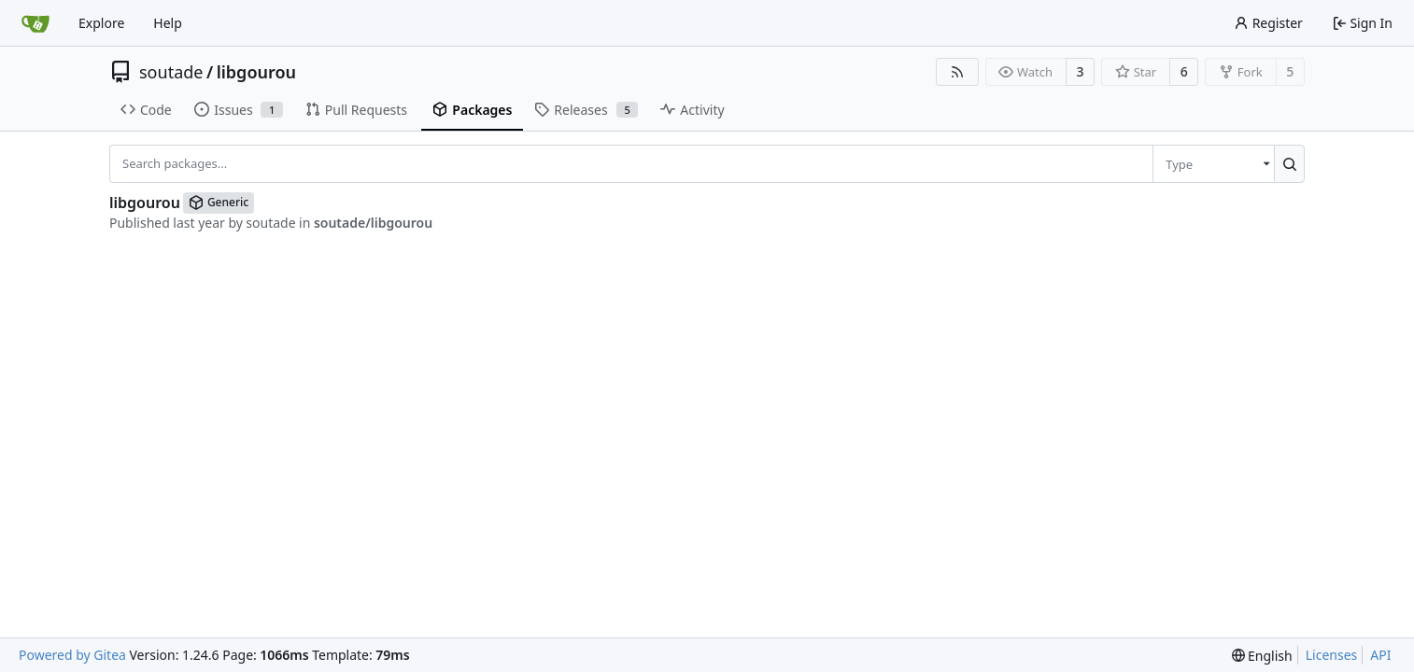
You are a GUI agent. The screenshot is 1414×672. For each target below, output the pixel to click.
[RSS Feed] (957, 72)
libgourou (256, 72)
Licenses (1332, 655)
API (1380, 655)
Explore (101, 23)
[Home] (35, 23)
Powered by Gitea (72, 655)
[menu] (1213, 163)
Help (167, 23)
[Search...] (1289, 163)
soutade (171, 72)
